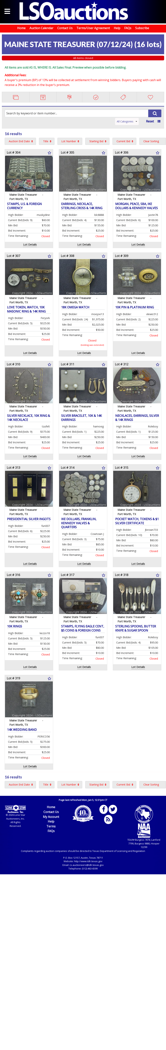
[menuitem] (20, 141)
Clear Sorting (151, 141)
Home (21, 28)
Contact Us (65, 28)
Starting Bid (96, 141)
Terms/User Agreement (93, 28)
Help (117, 28)
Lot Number (68, 141)
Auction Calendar (41, 28)
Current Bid (123, 141)
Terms (51, 826)
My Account (51, 817)
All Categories (127, 121)
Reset (150, 121)
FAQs (127, 28)
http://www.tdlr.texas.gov (88, 861)
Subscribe (142, 28)
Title (45, 141)
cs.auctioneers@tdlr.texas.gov (87, 865)
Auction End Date (19, 141)
